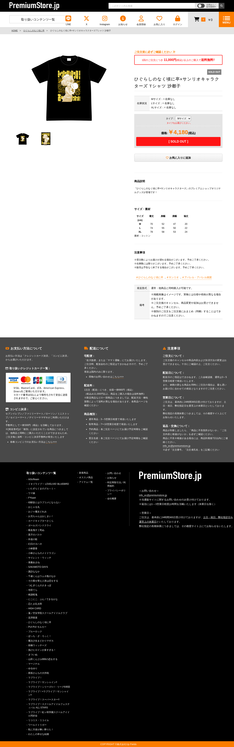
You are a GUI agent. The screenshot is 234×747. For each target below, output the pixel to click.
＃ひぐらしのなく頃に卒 (149, 277)
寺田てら (32, 590)
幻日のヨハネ (35, 544)
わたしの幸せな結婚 (38, 734)
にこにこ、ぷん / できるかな (43, 599)
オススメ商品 (86, 477)
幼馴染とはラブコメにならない (44, 502)
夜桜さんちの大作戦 (38, 673)
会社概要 (111, 498)
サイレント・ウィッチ (39, 557)
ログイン (177, 21)
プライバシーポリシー (116, 492)
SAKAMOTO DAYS (38, 567)
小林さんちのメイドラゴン (42, 553)
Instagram (104, 21)
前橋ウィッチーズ (37, 645)
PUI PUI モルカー (37, 627)
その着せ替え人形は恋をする (43, 580)
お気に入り (159, 21)
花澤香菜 (32, 617)
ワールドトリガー (37, 725)
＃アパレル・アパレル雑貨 (197, 277)
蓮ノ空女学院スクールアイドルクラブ (47, 613)
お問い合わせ (114, 473)
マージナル (34, 663)
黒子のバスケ (35, 534)
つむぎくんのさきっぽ (39, 585)
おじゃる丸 (34, 507)
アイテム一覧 (86, 482)
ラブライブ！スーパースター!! (43, 699)
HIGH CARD (34, 608)
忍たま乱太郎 (35, 604)
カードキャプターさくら (41, 521)
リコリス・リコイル (38, 720)
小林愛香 (32, 548)
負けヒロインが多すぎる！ (42, 650)
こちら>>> (51, 442)
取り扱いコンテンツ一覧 (38, 19)
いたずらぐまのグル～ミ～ (42, 488)
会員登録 (141, 21)
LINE (68, 21)
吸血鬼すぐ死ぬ (36, 530)
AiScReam (33, 479)
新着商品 (83, 472)
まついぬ (32, 654)
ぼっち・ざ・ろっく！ (39, 636)
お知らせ (123, 21)
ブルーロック (35, 631)
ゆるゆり (32, 668)
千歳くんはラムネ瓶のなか (42, 576)
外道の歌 (32, 539)
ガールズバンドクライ (39, 525)
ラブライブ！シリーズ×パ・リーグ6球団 (49, 687)
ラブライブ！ (35, 677)
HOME (15, 30)
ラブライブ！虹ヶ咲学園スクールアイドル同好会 (49, 714)
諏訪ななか (34, 571)
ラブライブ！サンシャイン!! (42, 682)
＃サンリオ (172, 277)
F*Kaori (32, 497)
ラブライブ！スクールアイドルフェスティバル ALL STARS (49, 706)
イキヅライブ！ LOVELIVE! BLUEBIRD (48, 484)
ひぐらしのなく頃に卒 (33, 30)
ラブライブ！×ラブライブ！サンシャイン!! (48, 693)
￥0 (203, 19)
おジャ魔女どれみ (37, 511)
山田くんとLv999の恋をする (43, 659)
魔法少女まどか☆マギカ (41, 640)
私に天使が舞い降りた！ (41, 729)
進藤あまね (34, 562)
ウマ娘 (31, 493)
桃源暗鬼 (32, 594)
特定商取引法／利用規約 (116, 484)
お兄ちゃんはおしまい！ (41, 516)
